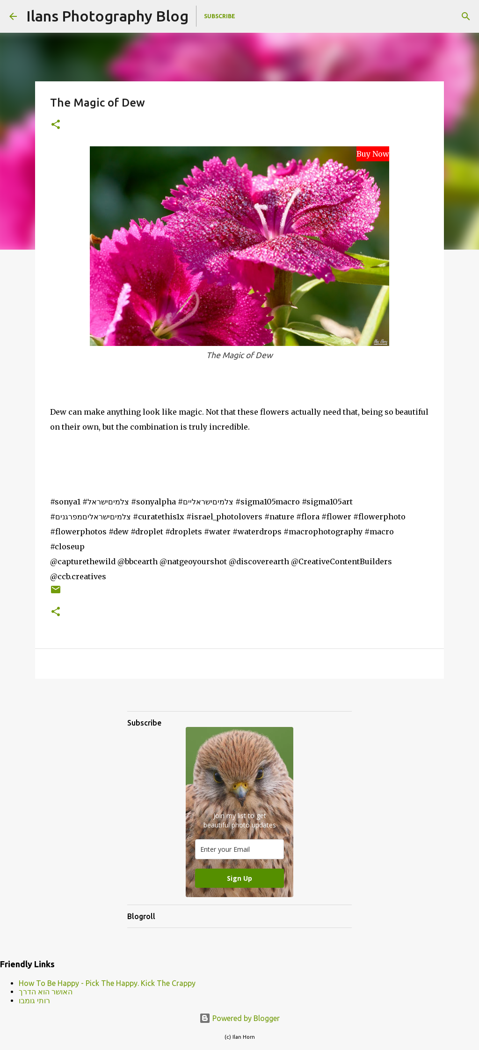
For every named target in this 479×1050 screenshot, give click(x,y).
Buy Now (372, 153)
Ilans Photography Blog (107, 15)
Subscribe (219, 16)
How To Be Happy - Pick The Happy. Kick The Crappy (107, 983)
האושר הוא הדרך (46, 991)
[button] (55, 125)
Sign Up (239, 878)
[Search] (466, 16)
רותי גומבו (34, 1000)
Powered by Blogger (239, 1018)
